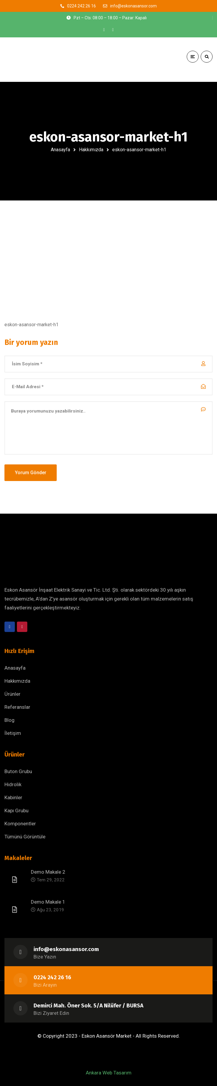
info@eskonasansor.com (66, 949)
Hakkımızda (91, 149)
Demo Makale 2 (48, 872)
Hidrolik (12, 784)
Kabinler (13, 797)
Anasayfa (60, 149)
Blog (9, 720)
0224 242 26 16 (52, 977)
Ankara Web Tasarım (109, 1073)
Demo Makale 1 (48, 902)
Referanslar (17, 707)
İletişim (12, 733)
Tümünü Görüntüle (24, 837)
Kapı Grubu (16, 810)
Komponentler (20, 824)
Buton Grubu (18, 771)
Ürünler (12, 694)
